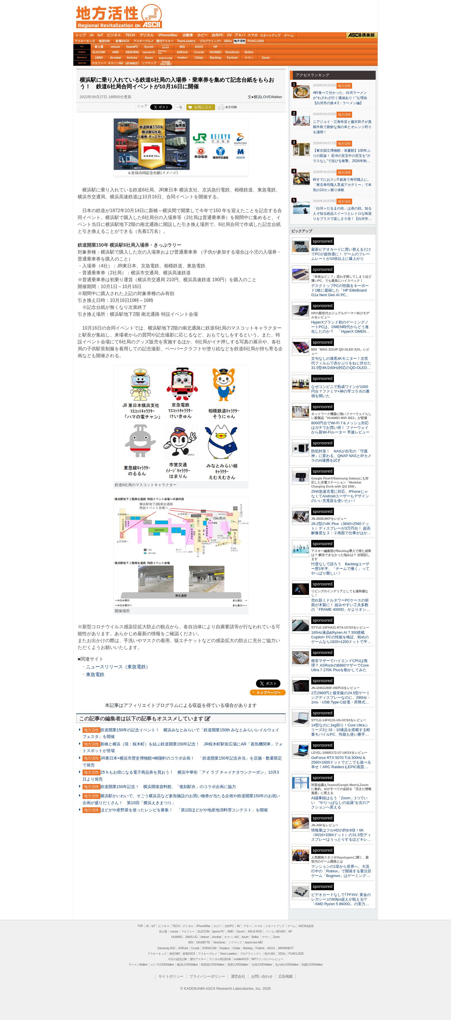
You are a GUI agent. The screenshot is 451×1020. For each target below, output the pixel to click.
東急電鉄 (95, 674)
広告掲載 (285, 976)
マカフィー (99, 63)
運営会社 (238, 976)
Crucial (199, 52)
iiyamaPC (132, 46)
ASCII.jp (148, 24)
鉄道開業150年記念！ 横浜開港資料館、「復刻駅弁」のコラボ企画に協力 (168, 786)
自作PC (217, 35)
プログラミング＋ (250, 953)
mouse (115, 46)
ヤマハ (249, 57)
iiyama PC (218, 931)
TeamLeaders (186, 41)
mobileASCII (241, 959)
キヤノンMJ (115, 63)
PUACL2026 (256, 41)
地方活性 (239, 41)
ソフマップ (149, 63)
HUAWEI (215, 52)
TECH (130, 35)
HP (216, 46)
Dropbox (182, 57)
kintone (132, 57)
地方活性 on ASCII (119, 16)
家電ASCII (122, 41)
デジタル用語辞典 (220, 959)
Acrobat (115, 57)
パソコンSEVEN (166, 46)
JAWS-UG (191, 937)
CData (199, 57)
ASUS (199, 46)
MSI (182, 46)
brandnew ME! (166, 63)
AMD (115, 52)
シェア (142, 106)
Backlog (215, 57)
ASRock (182, 52)
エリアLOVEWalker (162, 964)
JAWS (99, 57)
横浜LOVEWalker (187, 964)
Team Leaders (228, 953)
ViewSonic (232, 52)
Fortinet (232, 57)
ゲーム (289, 35)
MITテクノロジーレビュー (267, 959)
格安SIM (104, 41)
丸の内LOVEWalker (287, 964)
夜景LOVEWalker (238, 964)
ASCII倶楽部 (361, 35)
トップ (80, 35)
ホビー (202, 35)
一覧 (179, 107)
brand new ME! (254, 942)
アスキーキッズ (85, 41)
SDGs (228, 41)
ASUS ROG (132, 52)
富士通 (99, 46)
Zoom (266, 57)
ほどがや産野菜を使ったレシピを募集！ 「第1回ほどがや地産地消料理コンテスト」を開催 (184, 810)
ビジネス (114, 35)
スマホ (252, 35)
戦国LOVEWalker (312, 964)
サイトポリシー (171, 976)
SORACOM (209, 948)
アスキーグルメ (143, 41)
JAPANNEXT (132, 63)
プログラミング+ (210, 41)
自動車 (188, 35)
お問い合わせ (261, 976)
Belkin (248, 52)
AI (91, 35)
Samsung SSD (166, 948)
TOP (140, 926)
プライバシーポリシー (207, 976)
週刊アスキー (164, 41)
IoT (100, 35)
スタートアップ (270, 35)
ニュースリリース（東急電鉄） (118, 666)
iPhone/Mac (168, 35)
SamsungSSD (162, 52)
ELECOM (99, 52)
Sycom (149, 46)
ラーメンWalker (138, 964)
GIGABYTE (149, 52)
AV (229, 35)
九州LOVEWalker (261, 964)
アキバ (240, 35)
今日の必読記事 (177, 959)
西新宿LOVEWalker (212, 964)
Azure (149, 57)
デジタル (147, 35)
